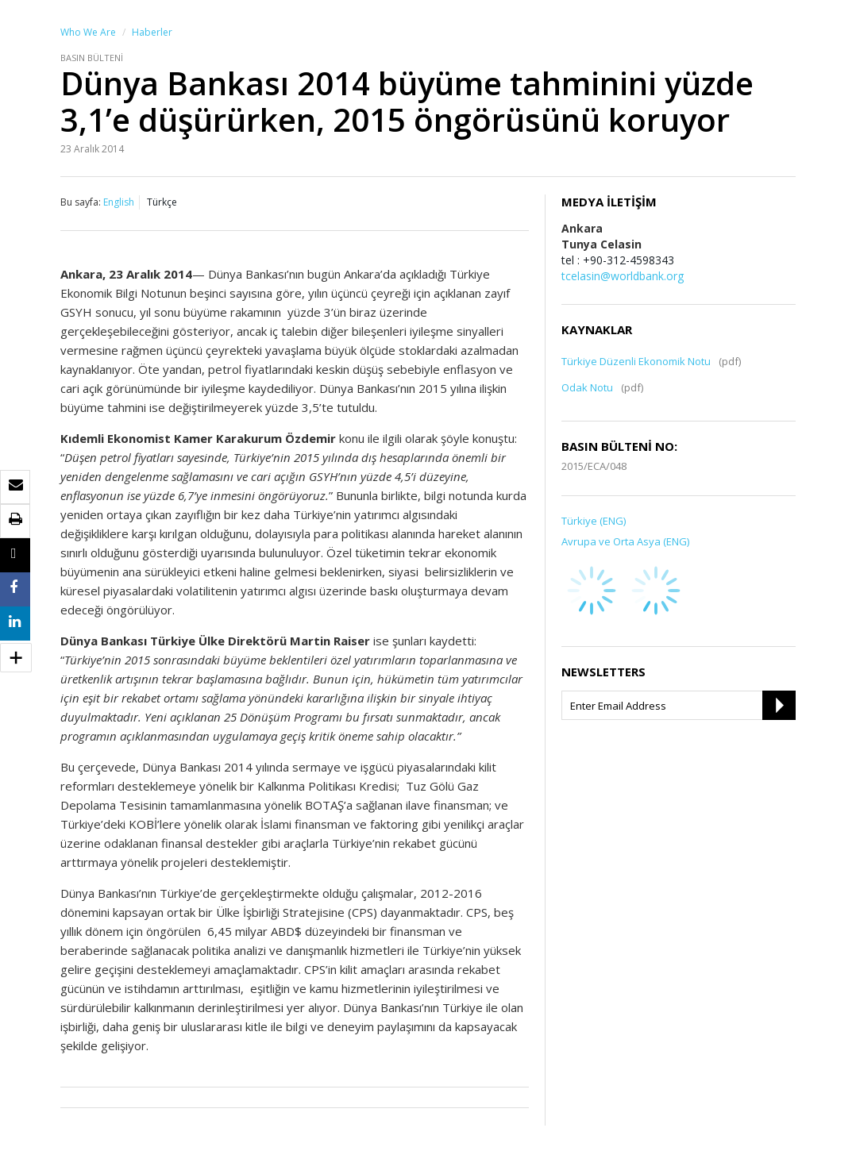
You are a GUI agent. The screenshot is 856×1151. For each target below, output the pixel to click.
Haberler (152, 32)
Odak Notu (587, 387)
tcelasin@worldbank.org (622, 275)
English (118, 202)
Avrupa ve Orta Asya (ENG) (625, 541)
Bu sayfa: (80, 202)
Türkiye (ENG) (593, 521)
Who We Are (88, 32)
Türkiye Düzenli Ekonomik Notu (636, 361)
